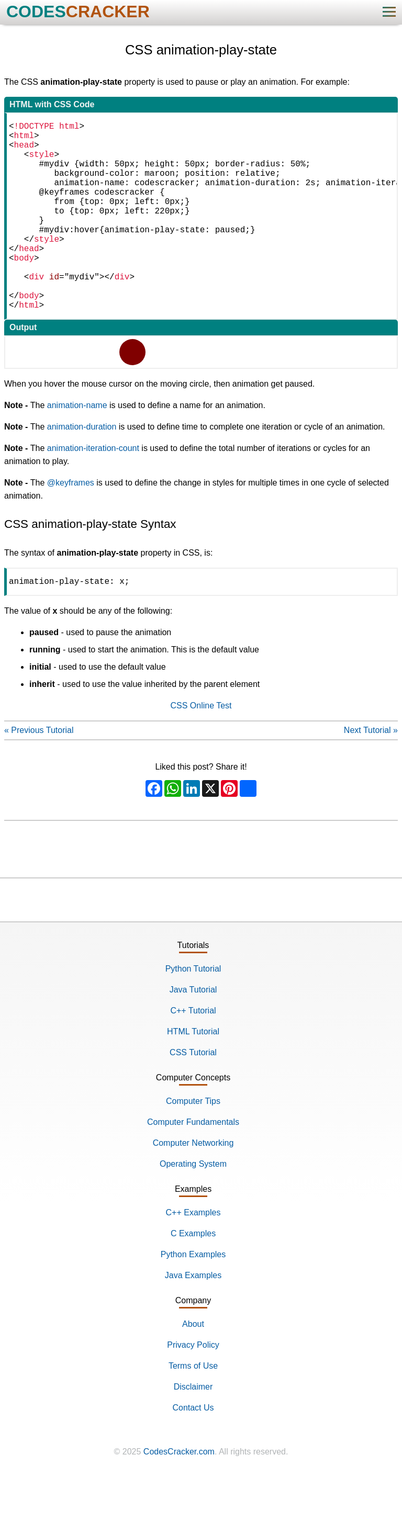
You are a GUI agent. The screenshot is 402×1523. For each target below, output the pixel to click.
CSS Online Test (200, 749)
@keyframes (70, 524)
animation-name (77, 447)
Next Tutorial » (371, 774)
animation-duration (82, 468)
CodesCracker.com (179, 1495)
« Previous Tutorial (39, 774)
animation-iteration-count (93, 490)
